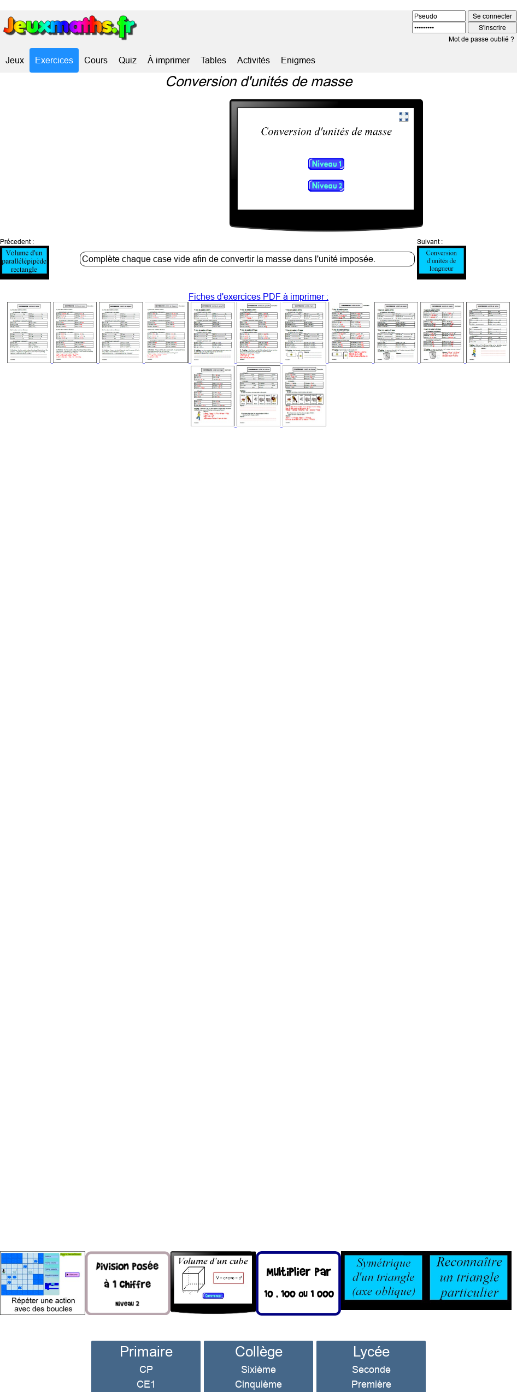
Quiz (128, 60)
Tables (213, 60)
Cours (96, 60)
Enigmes (298, 60)
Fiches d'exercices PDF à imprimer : (258, 335)
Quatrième (258, 1375)
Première (371, 1360)
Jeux (14, 60)
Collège (259, 1327)
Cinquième (258, 1360)
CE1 (146, 1360)
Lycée (371, 1327)
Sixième (258, 1345)
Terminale (371, 1375)
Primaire (146, 1327)
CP (146, 1345)
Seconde (371, 1345)
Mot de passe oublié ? (481, 39)
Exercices (54, 60)
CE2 (146, 1375)
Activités (253, 60)
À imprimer (169, 60)
